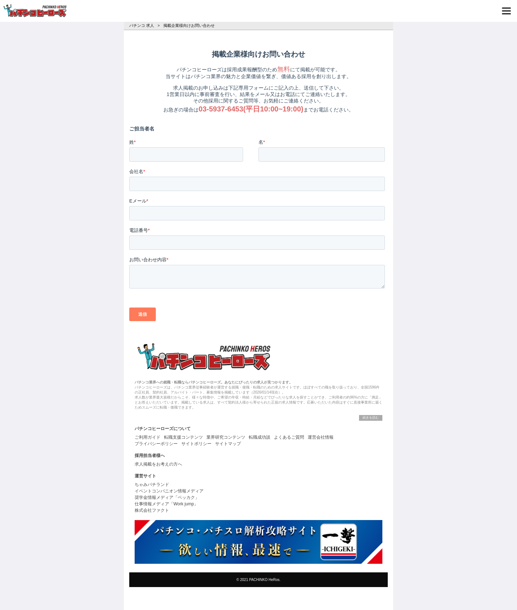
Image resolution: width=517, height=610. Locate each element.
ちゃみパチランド (152, 484)
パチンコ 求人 (141, 25)
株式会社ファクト (152, 510)
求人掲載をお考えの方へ (158, 464)
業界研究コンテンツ (225, 437)
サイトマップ (228, 443)
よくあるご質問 (289, 437)
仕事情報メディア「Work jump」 (166, 503)
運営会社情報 (321, 437)
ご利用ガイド (147, 437)
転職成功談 (259, 437)
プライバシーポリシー (156, 443)
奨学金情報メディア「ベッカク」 (167, 497)
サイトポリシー (196, 443)
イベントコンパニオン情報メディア (169, 491)
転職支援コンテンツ (183, 437)
